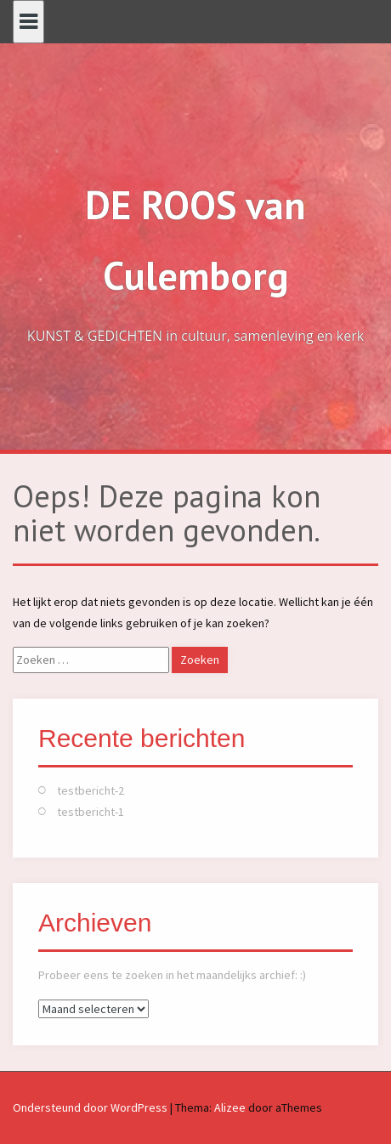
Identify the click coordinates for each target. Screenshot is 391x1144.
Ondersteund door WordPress (90, 1107)
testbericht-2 (90, 790)
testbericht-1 (90, 811)
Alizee (230, 1107)
